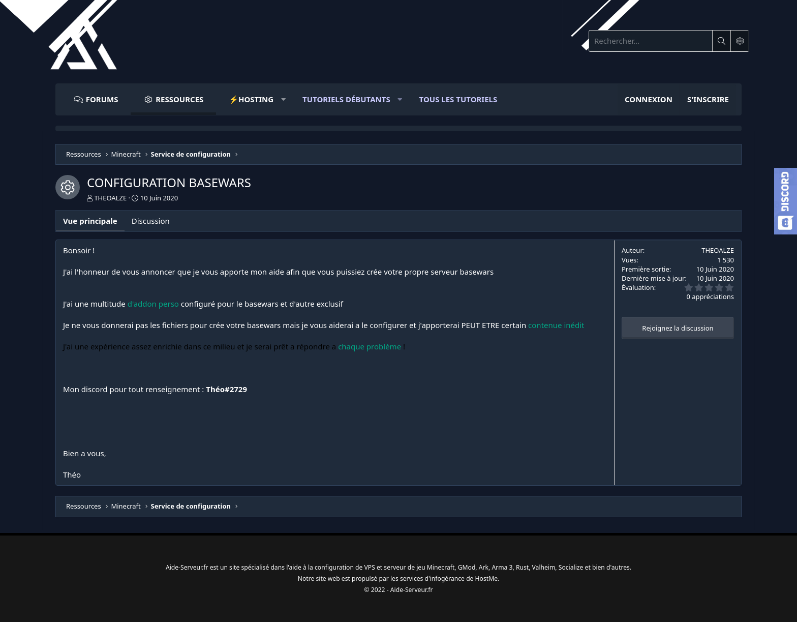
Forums (102, 99)
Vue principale (90, 221)
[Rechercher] (650, 41)
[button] (253, 99)
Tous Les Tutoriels (458, 99)
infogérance (450, 576)
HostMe (492, 576)
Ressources (179, 99)
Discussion (151, 221)
